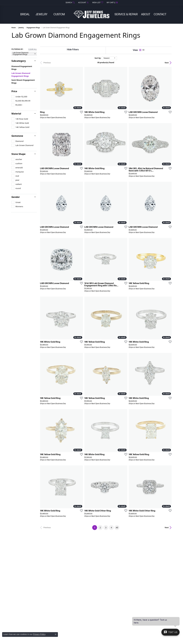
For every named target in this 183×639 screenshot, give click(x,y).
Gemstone (17, 136)
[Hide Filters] (73, 49)
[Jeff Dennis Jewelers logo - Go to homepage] (91, 14)
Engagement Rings (33, 28)
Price (14, 91)
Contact (160, 14)
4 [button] (111, 527)
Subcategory (18, 61)
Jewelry (41, 14)
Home (13, 28)
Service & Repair (126, 14)
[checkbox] (19, 96)
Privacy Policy (39, 634)
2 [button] (100, 527)
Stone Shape (18, 154)
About (145, 14)
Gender (15, 197)
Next (167, 62)
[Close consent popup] (55, 634)
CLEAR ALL (32, 49)
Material (16, 113)
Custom (59, 14)
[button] (70, 2)
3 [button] (105, 527)
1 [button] (95, 527)
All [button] (117, 527)
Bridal (25, 14)
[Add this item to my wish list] (80, 112)
